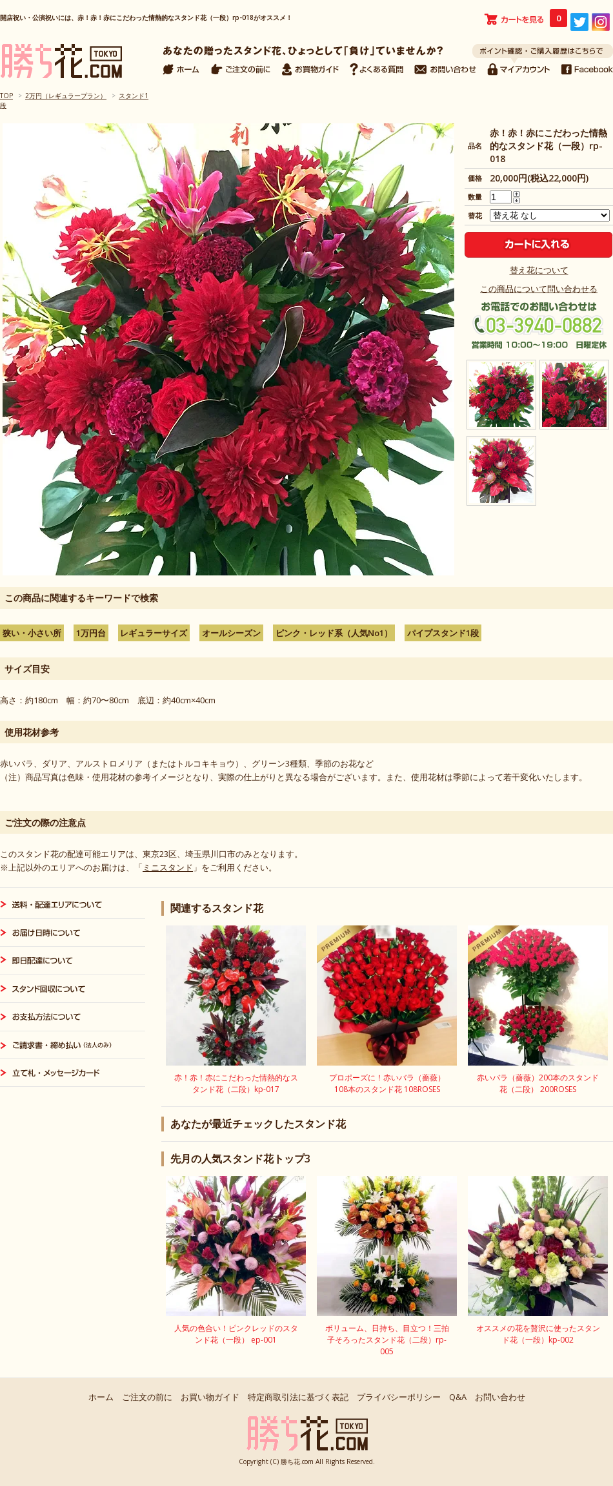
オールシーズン (231, 633)
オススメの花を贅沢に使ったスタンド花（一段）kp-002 (538, 1334)
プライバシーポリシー (399, 1397)
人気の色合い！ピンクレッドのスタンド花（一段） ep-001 (236, 1334)
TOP (6, 95)
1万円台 (91, 633)
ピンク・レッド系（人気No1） (334, 633)
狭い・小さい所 (32, 633)
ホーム (101, 1397)
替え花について (539, 270)
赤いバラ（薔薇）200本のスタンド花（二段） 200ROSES (538, 1083)
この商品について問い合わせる (539, 288)
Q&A (458, 1397)
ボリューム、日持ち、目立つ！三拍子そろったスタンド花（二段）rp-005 (387, 1340)
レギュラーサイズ (153, 633)
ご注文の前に (147, 1397)
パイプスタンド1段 (443, 633)
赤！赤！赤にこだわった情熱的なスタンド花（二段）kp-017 (236, 1083)
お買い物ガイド (210, 1397)
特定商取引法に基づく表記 (298, 1397)
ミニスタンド (168, 867)
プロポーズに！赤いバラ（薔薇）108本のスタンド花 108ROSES (387, 1083)
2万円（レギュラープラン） (65, 95)
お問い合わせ (500, 1397)
